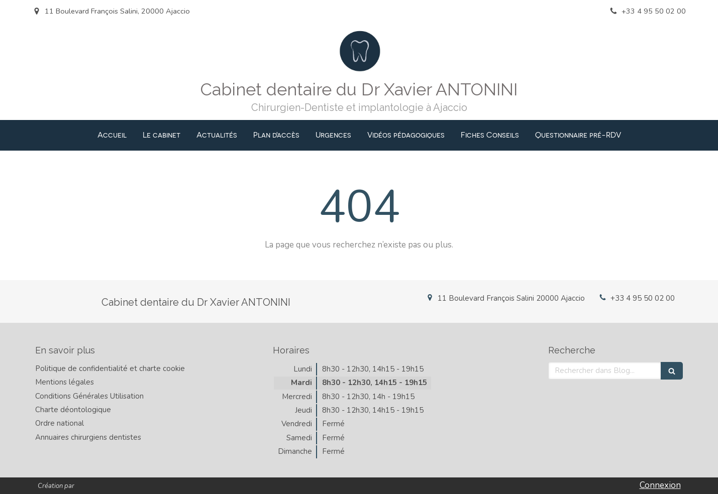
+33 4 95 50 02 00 (642, 298)
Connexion (660, 485)
